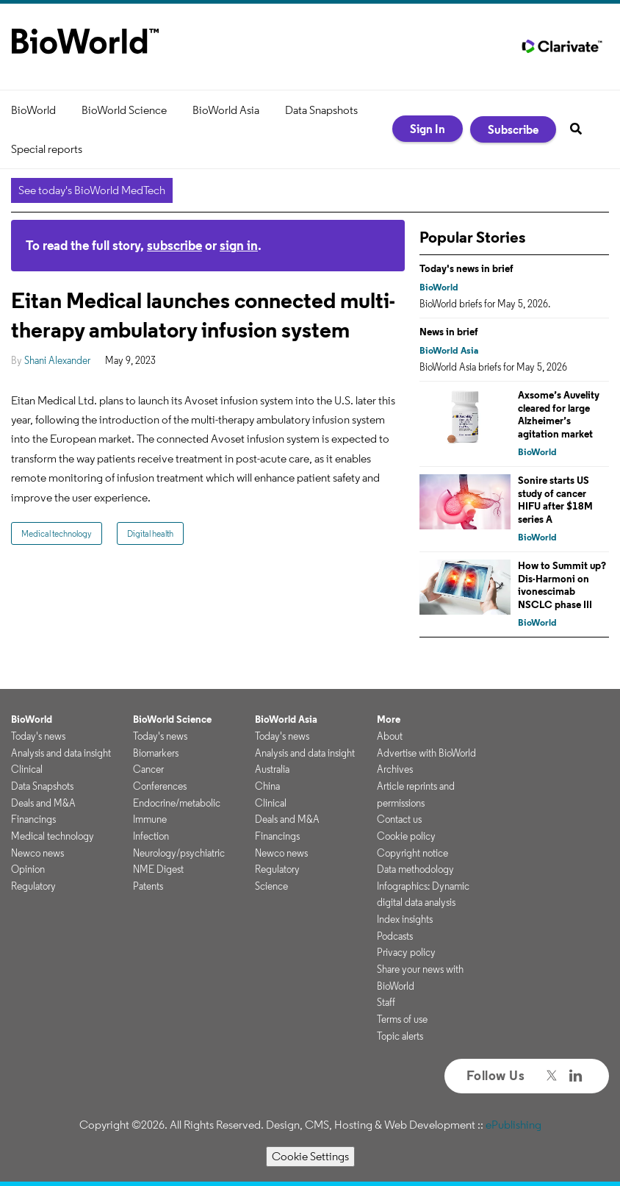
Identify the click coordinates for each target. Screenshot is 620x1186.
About (390, 736)
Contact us (399, 819)
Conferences (160, 786)
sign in (239, 245)
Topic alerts (400, 1036)
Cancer (148, 769)
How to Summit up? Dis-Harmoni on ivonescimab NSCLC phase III (562, 585)
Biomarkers (156, 753)
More (388, 719)
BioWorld (33, 110)
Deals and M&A (43, 803)
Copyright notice (412, 853)
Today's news (38, 736)
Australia (272, 769)
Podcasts (395, 936)
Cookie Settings (310, 1156)
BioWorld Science (124, 110)
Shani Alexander (57, 360)
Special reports (46, 149)
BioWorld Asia (225, 110)
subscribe (174, 245)
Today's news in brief (466, 268)
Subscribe (513, 129)
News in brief (448, 331)
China (267, 786)
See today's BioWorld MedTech (91, 190)
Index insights (405, 919)
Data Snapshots (321, 110)
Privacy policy (406, 952)
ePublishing (513, 1125)
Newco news (37, 853)
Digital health (150, 533)
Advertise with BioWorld (426, 753)
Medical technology (56, 533)
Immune (150, 819)
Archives (395, 769)
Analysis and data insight (61, 753)
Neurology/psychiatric (179, 853)
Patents (148, 886)
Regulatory (33, 886)
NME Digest (158, 869)
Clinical (27, 769)
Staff (386, 1002)
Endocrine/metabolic (176, 803)
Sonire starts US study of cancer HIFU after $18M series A (555, 500)
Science (271, 886)
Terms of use (402, 1019)
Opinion (28, 869)
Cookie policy (406, 836)
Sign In (427, 128)
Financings (33, 819)
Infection (151, 836)
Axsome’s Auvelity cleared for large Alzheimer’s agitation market (558, 414)
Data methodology (415, 869)
